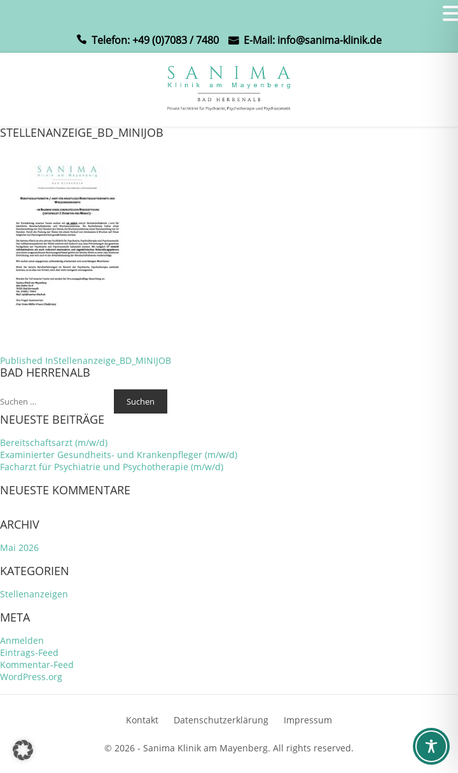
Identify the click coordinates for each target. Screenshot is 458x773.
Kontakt (142, 720)
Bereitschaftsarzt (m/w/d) (54, 442)
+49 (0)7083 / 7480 (175, 40)
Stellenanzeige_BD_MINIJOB (85, 360)
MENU (29, 16)
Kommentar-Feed (37, 664)
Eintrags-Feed (29, 652)
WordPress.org (31, 677)
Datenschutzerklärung (221, 720)
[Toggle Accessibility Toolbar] (431, 746)
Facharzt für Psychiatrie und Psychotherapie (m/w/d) (111, 467)
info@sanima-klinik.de (329, 40)
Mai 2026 (19, 547)
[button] (23, 750)
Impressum (308, 720)
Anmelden (22, 640)
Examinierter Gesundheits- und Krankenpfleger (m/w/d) (118, 455)
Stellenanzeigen (34, 594)
